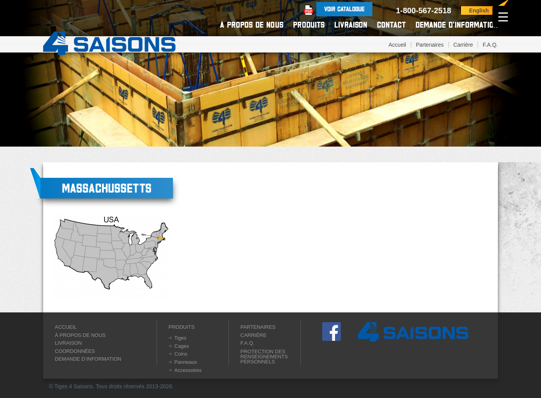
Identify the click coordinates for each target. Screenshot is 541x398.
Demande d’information (456, 25)
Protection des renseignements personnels (264, 357)
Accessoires (188, 370)
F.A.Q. (490, 44)
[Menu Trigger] (503, 16)
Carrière (463, 44)
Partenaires (430, 44)
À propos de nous (251, 25)
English (479, 10)
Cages (182, 346)
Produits (309, 25)
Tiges (181, 338)
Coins (181, 354)
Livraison (350, 25)
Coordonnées (75, 351)
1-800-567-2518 (423, 10)
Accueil (397, 44)
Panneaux (186, 362)
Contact (391, 25)
